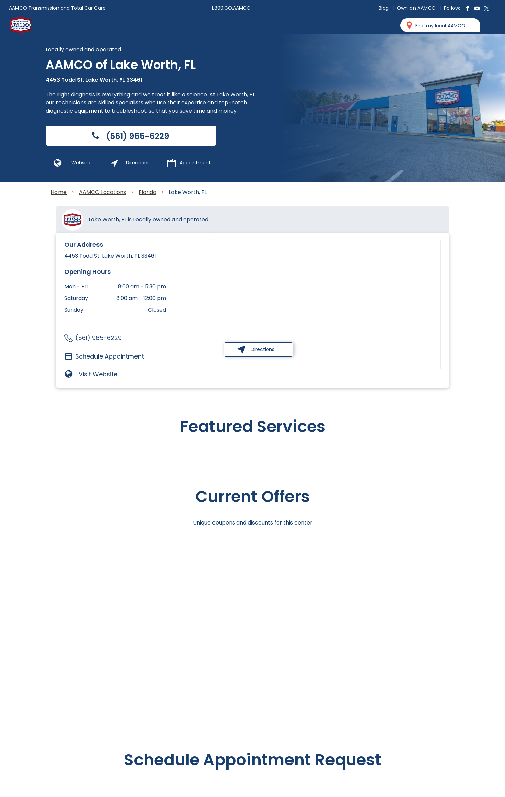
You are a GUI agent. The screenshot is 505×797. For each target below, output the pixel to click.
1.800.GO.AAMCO (231, 8)
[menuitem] (384, 8)
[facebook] (468, 9)
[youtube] (477, 9)
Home (59, 192)
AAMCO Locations (102, 192)
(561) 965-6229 (98, 338)
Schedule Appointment (109, 356)
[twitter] (486, 9)
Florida (147, 192)
